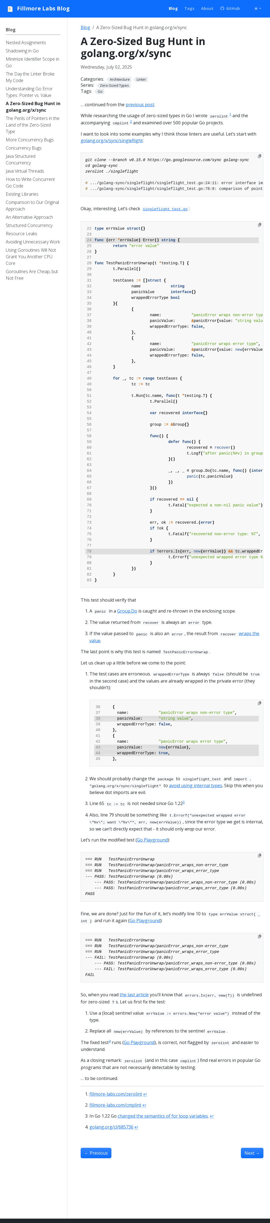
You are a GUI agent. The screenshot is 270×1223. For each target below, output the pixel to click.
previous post (140, 105)
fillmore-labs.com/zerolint (115, 1094)
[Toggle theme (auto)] (257, 8)
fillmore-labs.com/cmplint (115, 1105)
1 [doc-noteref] (230, 114)
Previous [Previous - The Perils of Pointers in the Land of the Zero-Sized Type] (96, 1153)
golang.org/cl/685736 (111, 1127)
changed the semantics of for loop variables (163, 1116)
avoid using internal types (195, 785)
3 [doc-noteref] (184, 802)
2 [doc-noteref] (131, 121)
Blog (85, 27)
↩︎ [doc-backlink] (145, 1094)
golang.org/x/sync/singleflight (112, 141)
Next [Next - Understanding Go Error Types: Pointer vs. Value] (252, 1153)
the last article (134, 995)
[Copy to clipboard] (259, 156)
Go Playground (152, 840)
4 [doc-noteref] (110, 1041)
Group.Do (127, 611)
